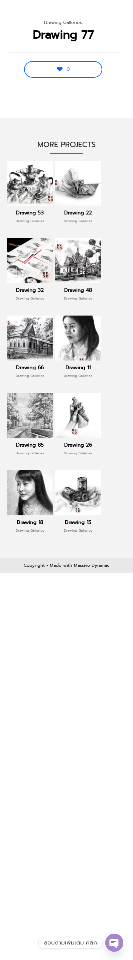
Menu (113, 13)
